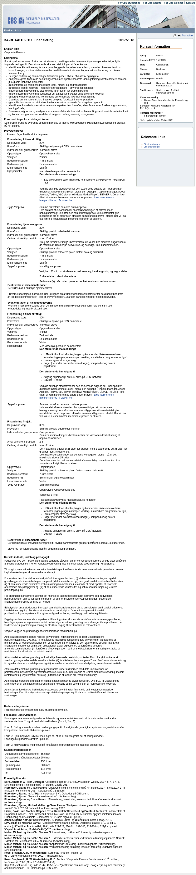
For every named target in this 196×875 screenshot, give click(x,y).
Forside (8, 30)
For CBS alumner (173, 2)
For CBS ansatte (152, 2)
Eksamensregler (152, 146)
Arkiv (18, 30)
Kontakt (190, 2)
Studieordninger (152, 144)
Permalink (185, 35)
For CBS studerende (129, 2)
